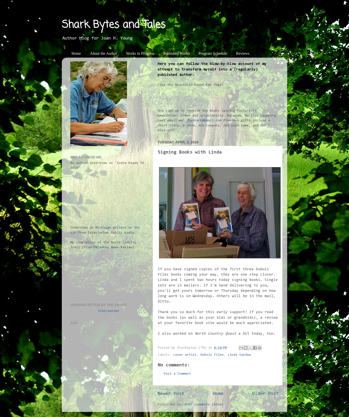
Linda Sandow (239, 355)
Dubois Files (212, 355)
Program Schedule (212, 53)
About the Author (103, 53)
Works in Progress (140, 53)
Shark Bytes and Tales (114, 25)
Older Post (265, 393)
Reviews (242, 53)
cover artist (185, 355)
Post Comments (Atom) (204, 404)
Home (76, 53)
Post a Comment (177, 374)
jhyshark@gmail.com (204, 120)
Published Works (176, 53)
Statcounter (108, 311)
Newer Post (171, 393)
